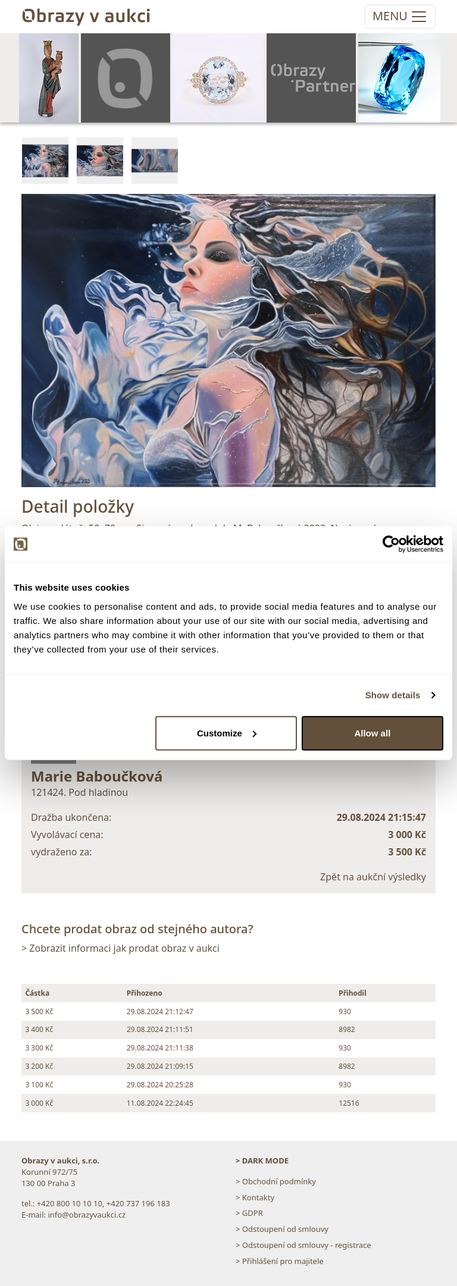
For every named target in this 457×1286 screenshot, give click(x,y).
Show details (393, 695)
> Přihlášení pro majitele (280, 1261)
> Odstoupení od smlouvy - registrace (303, 1245)
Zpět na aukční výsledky (373, 876)
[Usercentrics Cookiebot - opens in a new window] (391, 544)
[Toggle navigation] (400, 17)
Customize (226, 732)
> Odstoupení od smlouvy (282, 1229)
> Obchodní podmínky (276, 1181)
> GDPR (249, 1212)
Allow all (372, 732)
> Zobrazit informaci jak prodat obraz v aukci (120, 948)
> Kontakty (255, 1197)
